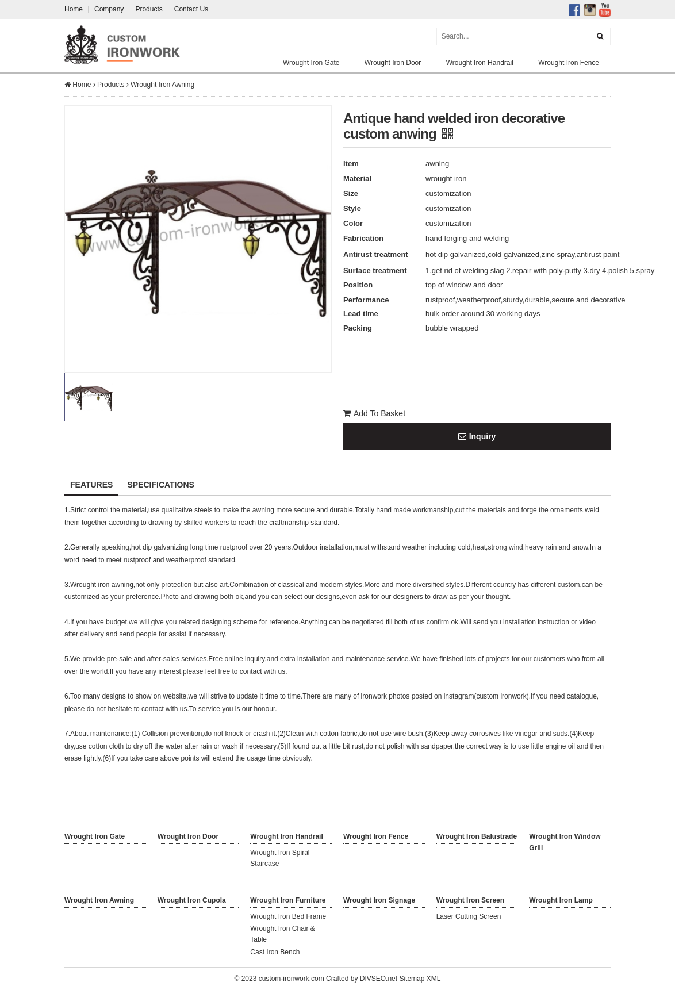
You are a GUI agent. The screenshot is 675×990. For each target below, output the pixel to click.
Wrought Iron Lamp (560, 900)
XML (434, 978)
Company (109, 9)
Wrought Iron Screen (470, 900)
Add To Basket (374, 413)
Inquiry (477, 436)
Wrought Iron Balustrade (476, 836)
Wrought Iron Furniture (287, 900)
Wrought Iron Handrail (479, 63)
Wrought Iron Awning (162, 84)
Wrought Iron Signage (379, 900)
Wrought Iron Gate (311, 63)
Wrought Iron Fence (568, 63)
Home (73, 9)
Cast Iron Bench (275, 952)
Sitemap (411, 978)
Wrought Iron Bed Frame (288, 916)
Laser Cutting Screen (468, 916)
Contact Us (191, 9)
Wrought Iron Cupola (192, 900)
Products (148, 9)
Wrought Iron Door (393, 63)
